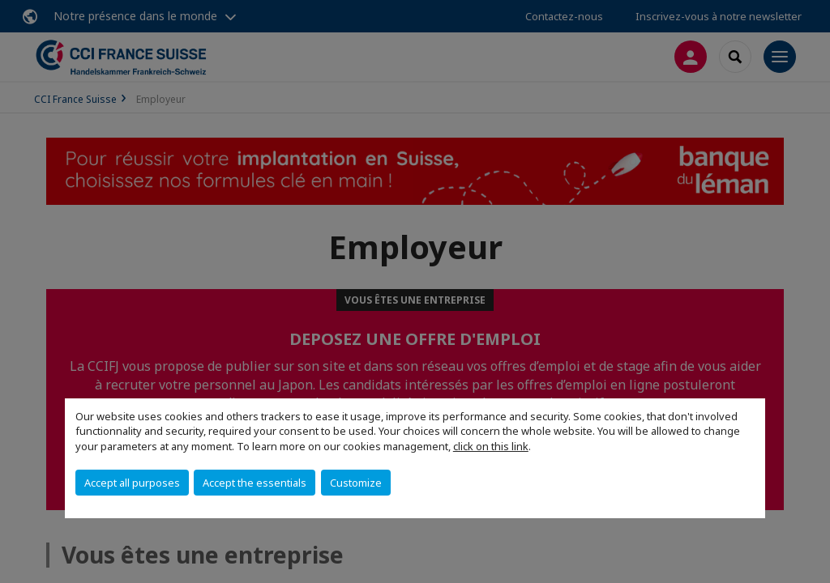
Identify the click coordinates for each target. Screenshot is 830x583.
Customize (356, 482)
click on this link (490, 446)
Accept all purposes (132, 482)
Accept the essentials (254, 482)
